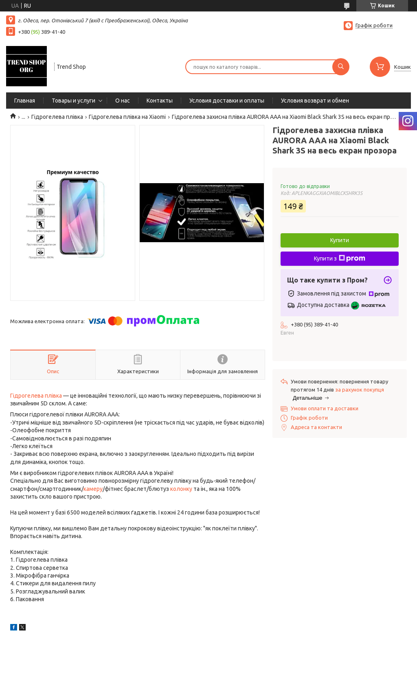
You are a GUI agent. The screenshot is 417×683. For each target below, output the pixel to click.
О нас (122, 100)
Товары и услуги (73, 100)
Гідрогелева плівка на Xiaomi (127, 117)
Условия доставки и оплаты (226, 100)
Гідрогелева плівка (57, 117)
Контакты (160, 100)
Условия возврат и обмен (315, 100)
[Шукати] (340, 66)
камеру (93, 489)
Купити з (339, 258)
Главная (24, 100)
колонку (181, 489)
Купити (339, 240)
